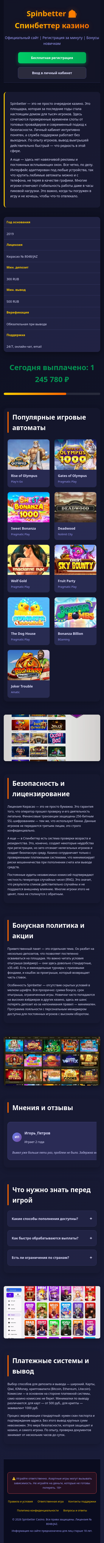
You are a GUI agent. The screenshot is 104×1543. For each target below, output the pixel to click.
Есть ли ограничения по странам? (52, 1257)
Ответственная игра (51, 1501)
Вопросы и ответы (75, 1510)
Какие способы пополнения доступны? (52, 1218)
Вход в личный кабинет (52, 73)
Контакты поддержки (82, 1501)
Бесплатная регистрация (52, 57)
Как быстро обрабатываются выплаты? (52, 1238)
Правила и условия (20, 1501)
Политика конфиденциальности (38, 1510)
